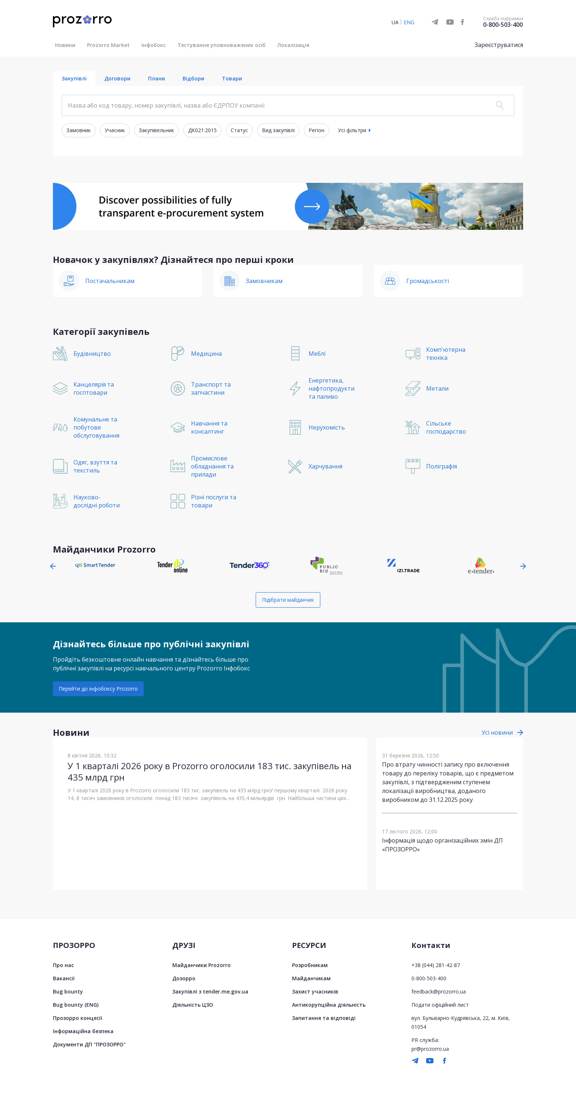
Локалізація (293, 44)
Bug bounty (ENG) (75, 1004)
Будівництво (92, 354)
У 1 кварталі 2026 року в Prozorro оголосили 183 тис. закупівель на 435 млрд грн (210, 771)
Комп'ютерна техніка (445, 353)
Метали (437, 388)
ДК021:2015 (202, 130)
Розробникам (310, 965)
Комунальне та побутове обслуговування (96, 427)
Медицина (206, 354)
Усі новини (497, 732)
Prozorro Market (108, 44)
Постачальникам (109, 281)
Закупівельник (156, 130)
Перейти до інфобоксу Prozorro (98, 688)
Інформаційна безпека (83, 1031)
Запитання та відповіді (324, 1017)
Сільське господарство (446, 427)
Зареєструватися (499, 45)
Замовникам (264, 281)
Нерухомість (327, 427)
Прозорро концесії (77, 1017)
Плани (156, 78)
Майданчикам (311, 978)
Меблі (317, 354)
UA (395, 22)
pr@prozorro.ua (430, 1048)
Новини (65, 44)
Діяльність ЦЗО (192, 1004)
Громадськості (427, 281)
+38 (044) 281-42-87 (435, 965)
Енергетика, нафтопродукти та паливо (331, 388)
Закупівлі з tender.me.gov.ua (210, 991)
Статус (239, 130)
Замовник (78, 130)
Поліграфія (441, 466)
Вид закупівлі (278, 130)
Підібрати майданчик (288, 599)
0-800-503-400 (503, 25)
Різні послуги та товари (213, 501)
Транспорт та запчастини (211, 388)
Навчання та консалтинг (209, 427)
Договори (117, 78)
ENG (409, 22)
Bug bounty (68, 991)
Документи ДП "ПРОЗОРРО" (89, 1044)
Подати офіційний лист (440, 1004)
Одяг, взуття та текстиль (95, 466)
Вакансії (64, 978)
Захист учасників (315, 991)
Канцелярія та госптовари (93, 388)
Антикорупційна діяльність (329, 1004)
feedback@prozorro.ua (438, 991)
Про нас (63, 965)
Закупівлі (74, 78)
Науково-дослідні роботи (96, 501)
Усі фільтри (352, 130)
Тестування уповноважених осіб (221, 44)
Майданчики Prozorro (201, 965)
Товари (232, 78)
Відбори (193, 78)
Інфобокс (153, 44)
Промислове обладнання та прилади (212, 466)
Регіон (316, 130)
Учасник (115, 130)
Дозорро (183, 978)
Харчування (325, 466)
